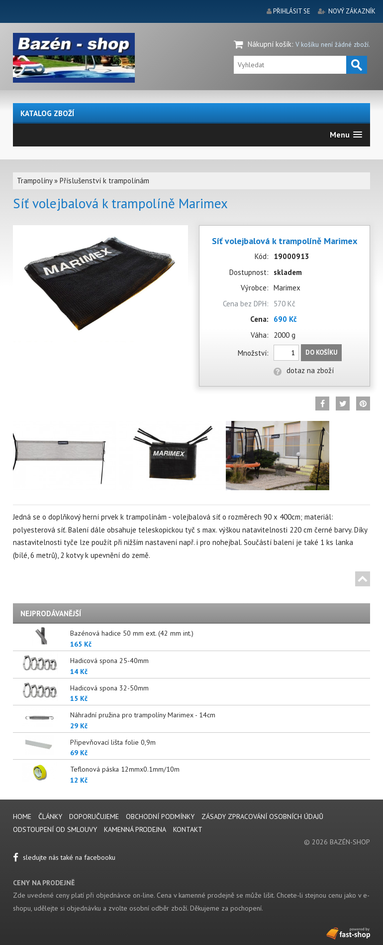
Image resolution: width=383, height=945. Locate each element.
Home (22, 816)
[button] (346, 135)
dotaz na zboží (304, 370)
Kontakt (187, 829)
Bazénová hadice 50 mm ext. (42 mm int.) (131, 633)
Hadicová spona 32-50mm (109, 687)
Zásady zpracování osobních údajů (262, 816)
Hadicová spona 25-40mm (109, 660)
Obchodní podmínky (160, 816)
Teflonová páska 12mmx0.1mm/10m (125, 769)
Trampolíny (34, 180)
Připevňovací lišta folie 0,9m (113, 742)
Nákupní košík (269, 44)
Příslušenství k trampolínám (104, 180)
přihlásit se (291, 11)
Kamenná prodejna (135, 829)
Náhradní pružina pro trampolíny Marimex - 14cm (142, 714)
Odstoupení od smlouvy (55, 829)
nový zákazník (352, 11)
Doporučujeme (94, 816)
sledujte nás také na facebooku (64, 857)
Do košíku (321, 352)
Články (51, 816)
